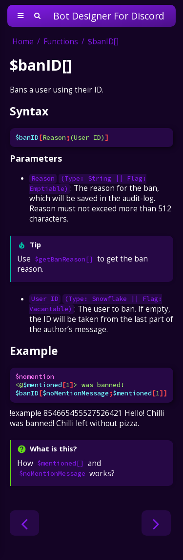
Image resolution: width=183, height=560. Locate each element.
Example (34, 350)
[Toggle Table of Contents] (20, 16)
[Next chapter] (156, 523)
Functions (60, 42)
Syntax (29, 111)
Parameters (36, 158)
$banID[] (103, 42)
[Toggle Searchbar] (37, 16)
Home (23, 42)
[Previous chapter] (24, 523)
